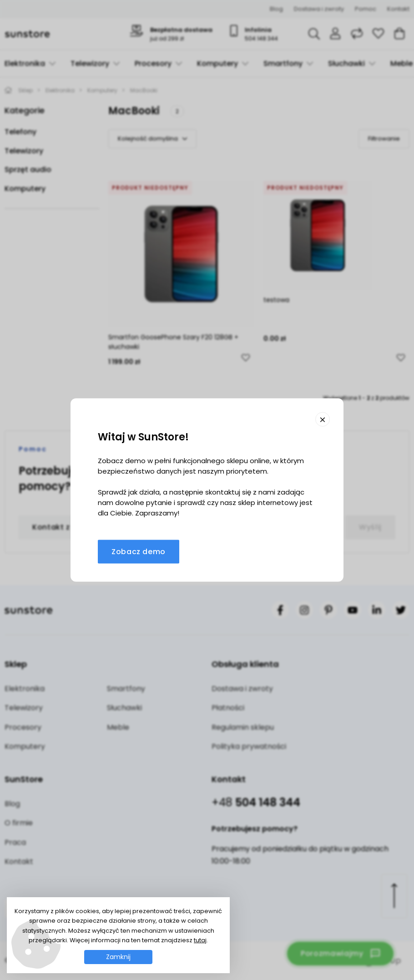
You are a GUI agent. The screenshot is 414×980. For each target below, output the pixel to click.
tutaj (200, 940)
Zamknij (118, 956)
